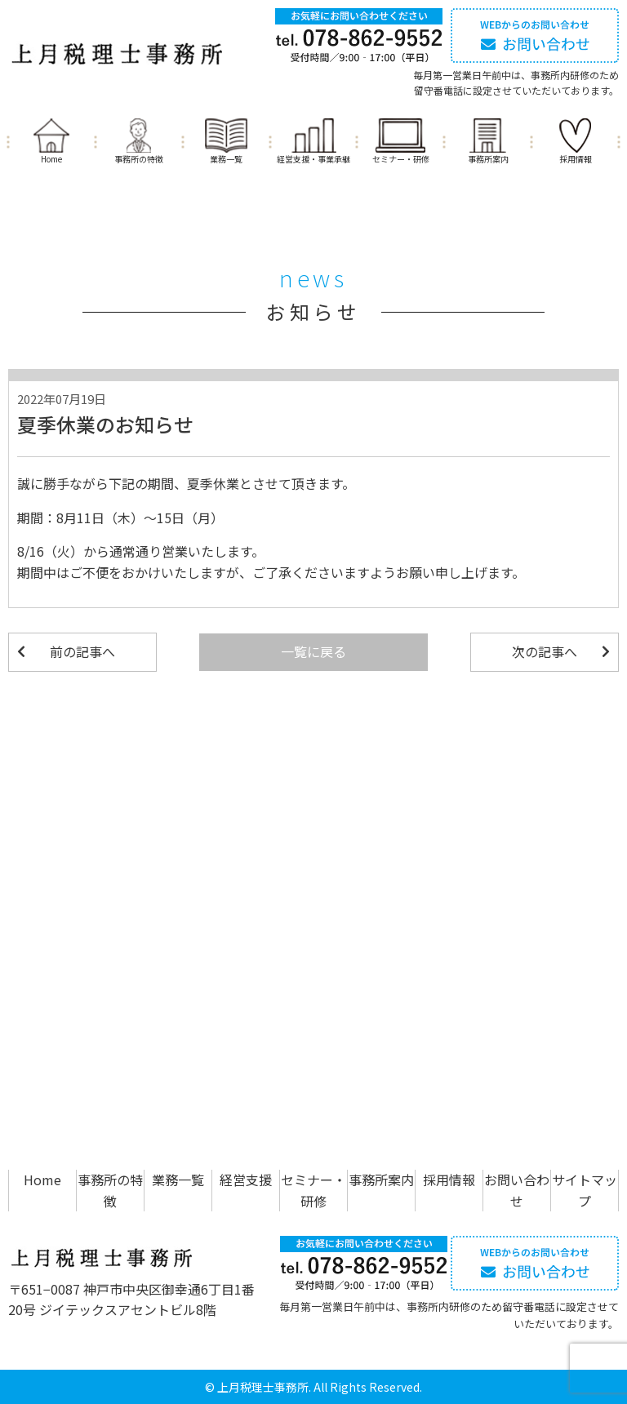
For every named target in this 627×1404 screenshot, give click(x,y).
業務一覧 (226, 159)
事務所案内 (488, 159)
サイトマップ (584, 1190)
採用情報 (575, 159)
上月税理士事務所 (263, 1387)
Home (51, 159)
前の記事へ (82, 651)
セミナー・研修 (400, 159)
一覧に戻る (313, 651)
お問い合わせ (516, 1190)
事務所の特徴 (138, 159)
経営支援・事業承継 (313, 159)
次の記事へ (544, 651)
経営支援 (246, 1179)
